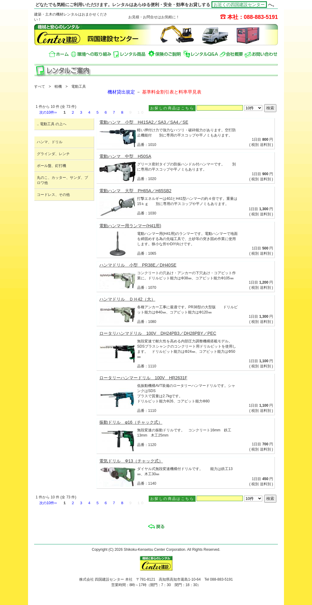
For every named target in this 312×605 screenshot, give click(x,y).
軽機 (58, 86)
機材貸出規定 (121, 92)
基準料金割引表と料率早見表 (171, 92)
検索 (270, 108)
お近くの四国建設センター (239, 4)
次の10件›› (48, 112)
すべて (39, 86)
